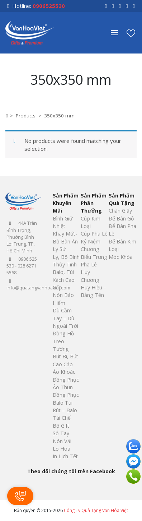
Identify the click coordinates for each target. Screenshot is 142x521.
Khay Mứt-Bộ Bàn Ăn (65, 237)
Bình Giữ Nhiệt (62, 222)
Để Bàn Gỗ (121, 218)
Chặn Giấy (120, 210)
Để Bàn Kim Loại (122, 245)
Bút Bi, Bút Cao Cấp (65, 360)
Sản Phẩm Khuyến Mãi (66, 203)
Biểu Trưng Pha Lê (94, 260)
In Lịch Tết (65, 456)
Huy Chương (90, 276)
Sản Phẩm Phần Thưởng (93, 203)
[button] (118, 32)
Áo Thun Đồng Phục (66, 391)
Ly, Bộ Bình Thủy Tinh (66, 260)
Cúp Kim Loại (90, 222)
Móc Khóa (121, 256)
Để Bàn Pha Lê (122, 230)
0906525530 (49, 5)
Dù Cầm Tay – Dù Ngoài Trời (65, 318)
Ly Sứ (59, 249)
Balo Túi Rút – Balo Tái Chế (65, 410)
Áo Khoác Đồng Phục (66, 375)
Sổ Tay (61, 433)
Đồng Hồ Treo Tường (63, 341)
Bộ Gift (61, 425)
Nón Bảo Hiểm (63, 299)
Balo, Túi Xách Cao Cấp (64, 280)
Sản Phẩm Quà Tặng (121, 199)
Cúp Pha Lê (94, 233)
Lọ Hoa (61, 448)
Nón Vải (62, 441)
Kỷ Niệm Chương (90, 245)
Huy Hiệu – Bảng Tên (93, 291)
